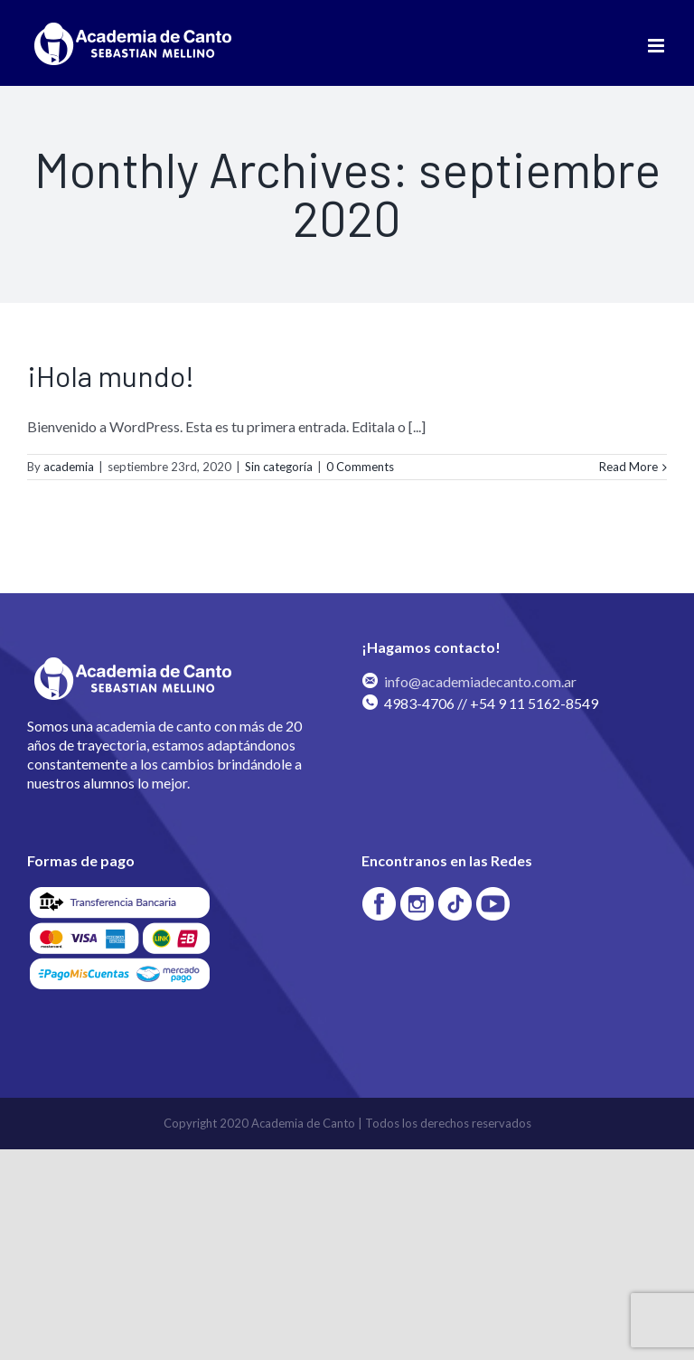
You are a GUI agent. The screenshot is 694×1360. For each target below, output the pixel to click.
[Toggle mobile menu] (657, 45)
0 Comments (360, 466)
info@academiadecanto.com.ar (480, 681)
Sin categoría (279, 466)
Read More (628, 466)
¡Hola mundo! (110, 375)
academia (68, 466)
